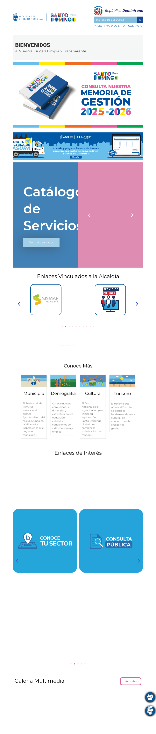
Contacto (135, 25)
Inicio (98, 25)
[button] (140, 20)
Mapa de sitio (115, 25)
